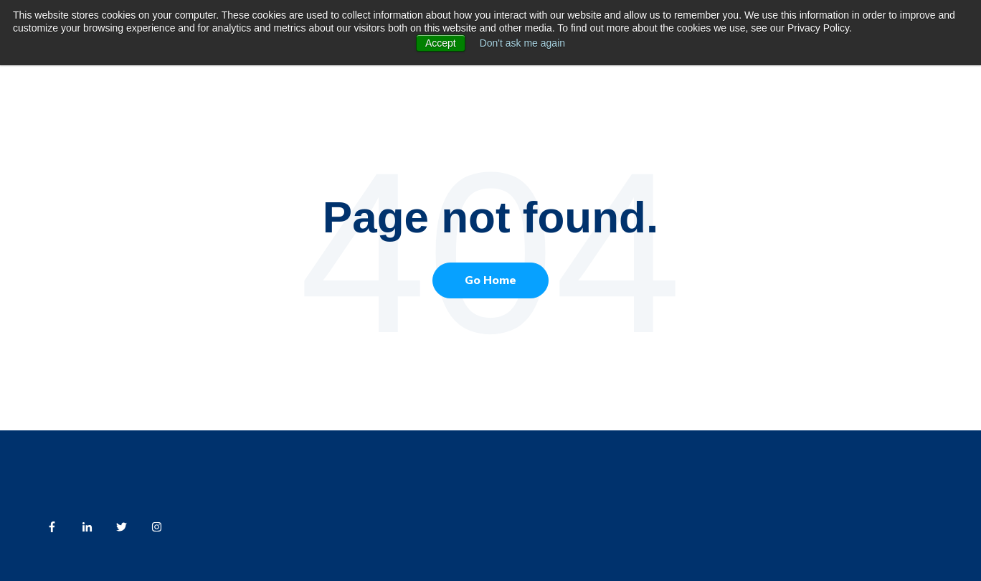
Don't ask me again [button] (522, 43)
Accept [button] (440, 43)
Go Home (490, 280)
